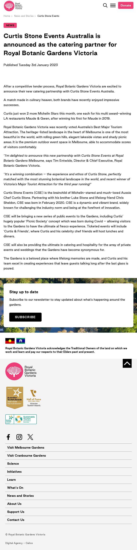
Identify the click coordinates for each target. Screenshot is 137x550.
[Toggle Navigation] (113, 5)
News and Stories (24, 16)
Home (7, 16)
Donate (126, 5)
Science (13, 463)
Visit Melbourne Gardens (25, 447)
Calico (29, 543)
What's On (15, 487)
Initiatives (14, 471)
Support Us (15, 511)
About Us (14, 503)
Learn (11, 479)
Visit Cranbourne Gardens (26, 455)
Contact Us (15, 519)
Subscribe (25, 317)
